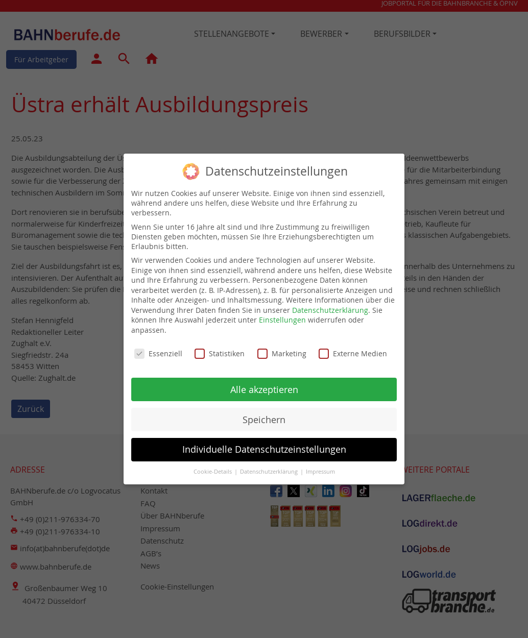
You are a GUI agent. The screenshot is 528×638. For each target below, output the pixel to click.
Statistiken (220, 347)
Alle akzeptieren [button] (264, 382)
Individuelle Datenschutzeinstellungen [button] (264, 443)
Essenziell (158, 347)
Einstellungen (282, 313)
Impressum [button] (320, 465)
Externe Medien (353, 347)
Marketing (281, 347)
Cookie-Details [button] (213, 465)
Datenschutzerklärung (330, 303)
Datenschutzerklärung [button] (269, 465)
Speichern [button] (264, 413)
